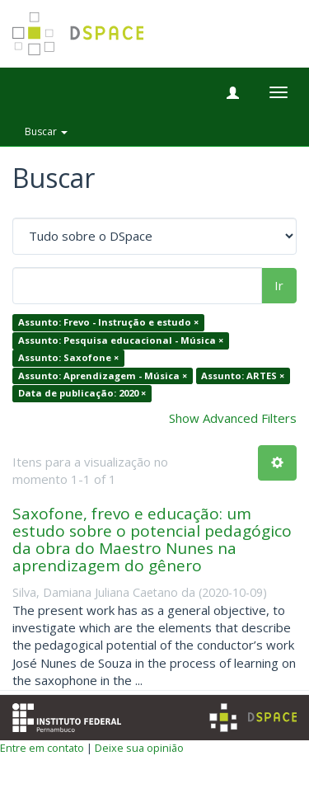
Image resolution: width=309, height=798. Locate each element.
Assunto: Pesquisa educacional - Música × (120, 340)
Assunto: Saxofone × (68, 358)
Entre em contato (42, 747)
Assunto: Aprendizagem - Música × (102, 375)
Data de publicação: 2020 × (82, 393)
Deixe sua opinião (139, 747)
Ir (278, 285)
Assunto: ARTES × (242, 375)
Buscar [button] (46, 131)
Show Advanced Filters (233, 418)
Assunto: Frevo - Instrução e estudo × (108, 323)
